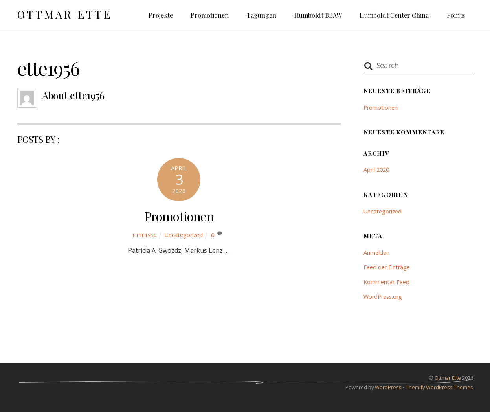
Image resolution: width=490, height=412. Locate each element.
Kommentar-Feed (386, 282)
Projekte (161, 15)
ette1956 (145, 235)
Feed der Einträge (386, 267)
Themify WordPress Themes (439, 387)
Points (456, 15)
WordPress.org (382, 296)
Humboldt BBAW (318, 15)
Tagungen (261, 15)
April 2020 (376, 169)
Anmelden (376, 252)
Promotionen (210, 15)
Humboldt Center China (394, 15)
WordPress (388, 387)
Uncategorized (184, 235)
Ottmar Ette (448, 377)
